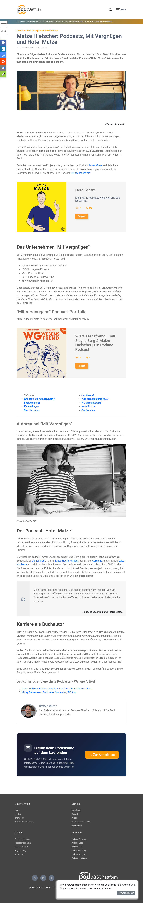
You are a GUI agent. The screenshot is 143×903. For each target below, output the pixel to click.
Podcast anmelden (22, 839)
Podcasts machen (35, 22)
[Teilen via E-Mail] (3, 68)
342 (90, 208)
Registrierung (20, 850)
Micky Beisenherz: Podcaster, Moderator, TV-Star (49, 692)
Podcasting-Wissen (53, 22)
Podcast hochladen (23, 843)
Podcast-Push (77, 847)
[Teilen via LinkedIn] (3, 49)
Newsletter (76, 810)
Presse (74, 818)
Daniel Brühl (38, 560)
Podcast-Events (21, 847)
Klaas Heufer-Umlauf (66, 560)
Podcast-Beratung (79, 839)
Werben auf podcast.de (24, 822)
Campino (97, 560)
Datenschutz (77, 825)
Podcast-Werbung (79, 850)
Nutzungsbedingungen (81, 822)
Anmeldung (19, 854)
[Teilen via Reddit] (3, 61)
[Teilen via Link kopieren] (3, 74)
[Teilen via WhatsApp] (3, 55)
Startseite (21, 22)
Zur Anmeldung (102, 755)
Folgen (82, 216)
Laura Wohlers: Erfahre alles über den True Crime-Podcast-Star (56, 688)
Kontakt (75, 814)
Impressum (19, 818)
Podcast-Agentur (78, 854)
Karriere (18, 814)
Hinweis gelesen (126, 893)
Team (17, 810)
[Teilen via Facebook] (3, 43)
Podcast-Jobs (77, 843)
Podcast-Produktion (80, 858)
